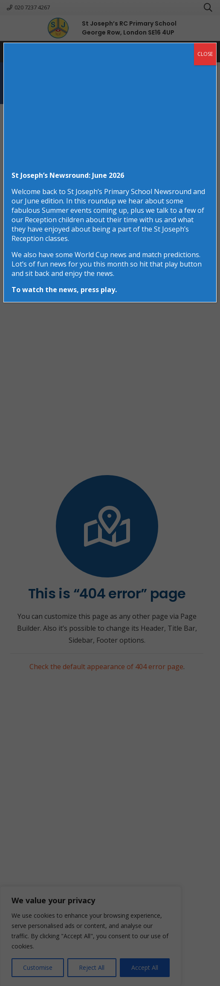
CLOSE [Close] (205, 54)
